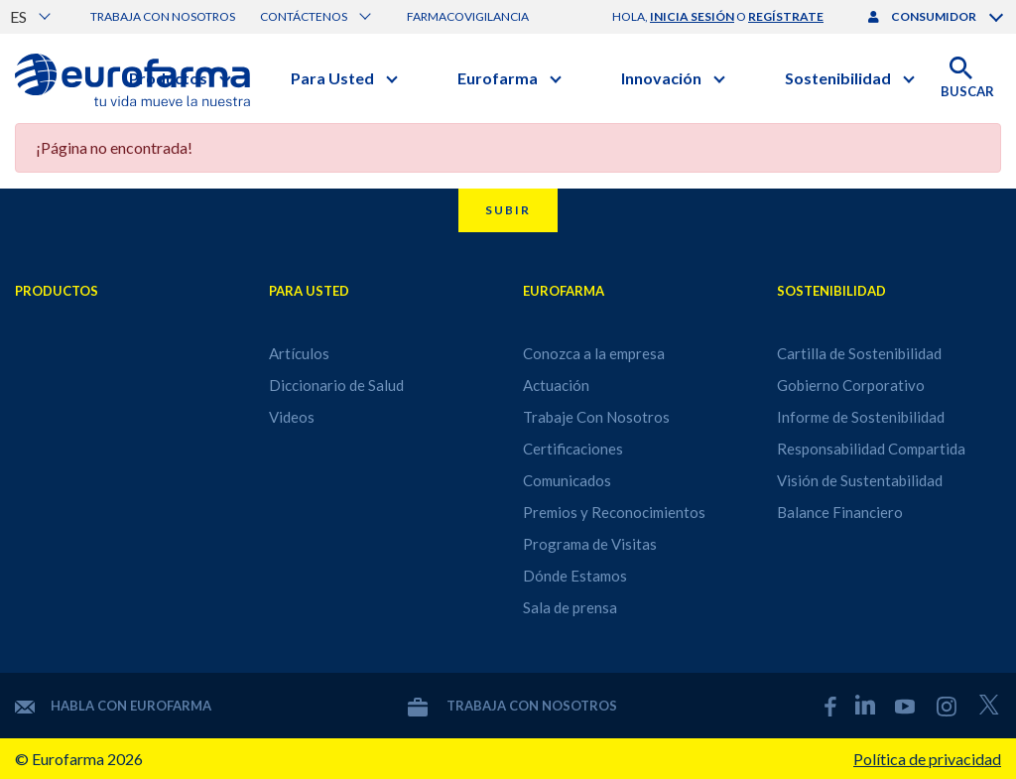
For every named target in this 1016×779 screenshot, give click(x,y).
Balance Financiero (840, 512)
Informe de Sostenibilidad (861, 417)
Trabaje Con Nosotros (596, 417)
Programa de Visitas (590, 544)
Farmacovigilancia (468, 16)
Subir (508, 209)
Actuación (556, 385)
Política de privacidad (927, 758)
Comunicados (567, 480)
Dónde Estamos (575, 575)
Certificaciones (573, 448)
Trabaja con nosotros (162, 16)
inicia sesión (692, 16)
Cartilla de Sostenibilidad (859, 353)
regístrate (786, 16)
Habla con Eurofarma (113, 705)
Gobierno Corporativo (851, 385)
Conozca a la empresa (594, 353)
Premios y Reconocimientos (614, 512)
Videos (292, 417)
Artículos (299, 353)
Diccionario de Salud (336, 385)
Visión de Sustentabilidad (860, 480)
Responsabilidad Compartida (871, 448)
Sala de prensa (570, 607)
